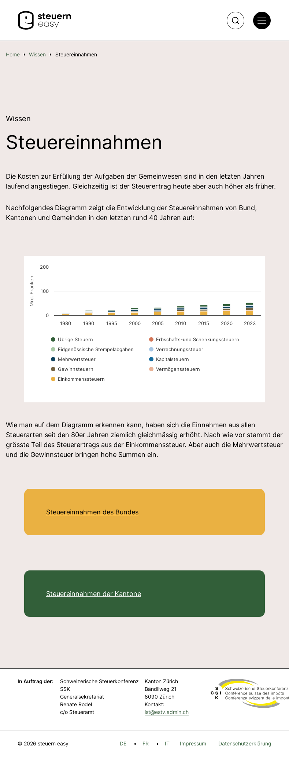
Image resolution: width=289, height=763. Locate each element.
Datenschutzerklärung (244, 743)
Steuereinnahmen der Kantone (93, 594)
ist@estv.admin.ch (167, 712)
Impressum (193, 743)
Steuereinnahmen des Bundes (92, 512)
